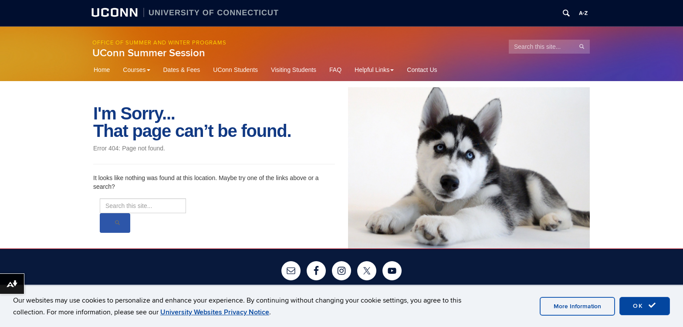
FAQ (335, 69)
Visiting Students (293, 69)
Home (102, 69)
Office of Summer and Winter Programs (159, 42)
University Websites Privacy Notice (214, 312)
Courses (136, 69)
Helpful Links (374, 69)
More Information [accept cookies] (577, 306)
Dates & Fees (181, 69)
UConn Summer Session (148, 53)
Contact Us (422, 69)
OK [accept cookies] (644, 306)
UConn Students (235, 69)
